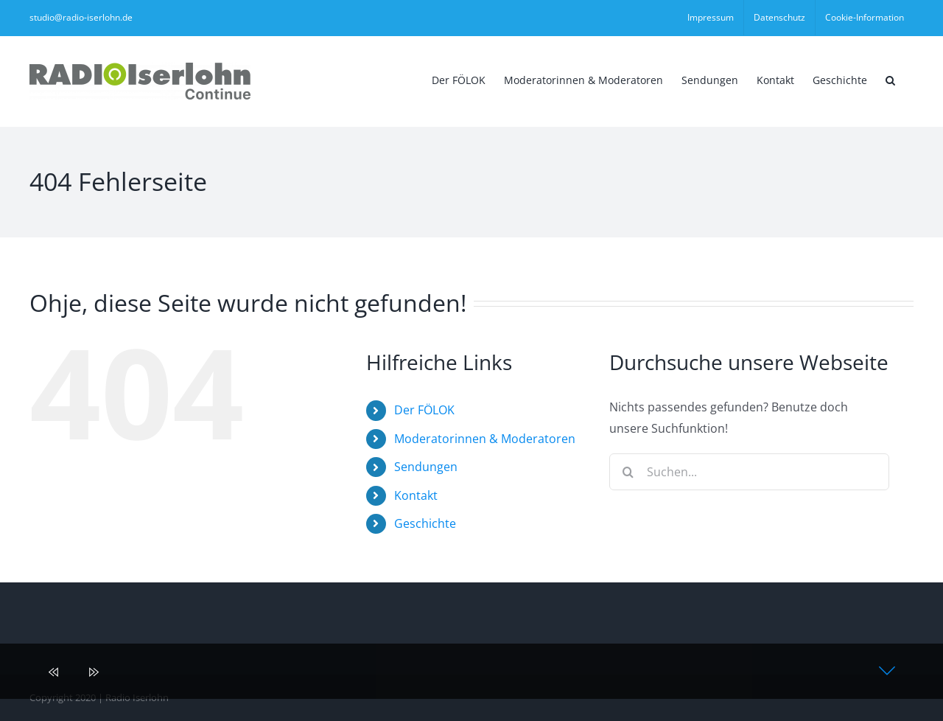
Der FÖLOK (424, 410)
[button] (890, 79)
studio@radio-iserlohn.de (81, 17)
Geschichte (425, 523)
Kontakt (416, 495)
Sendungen (426, 467)
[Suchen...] (749, 471)
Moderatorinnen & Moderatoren (484, 439)
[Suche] (627, 471)
